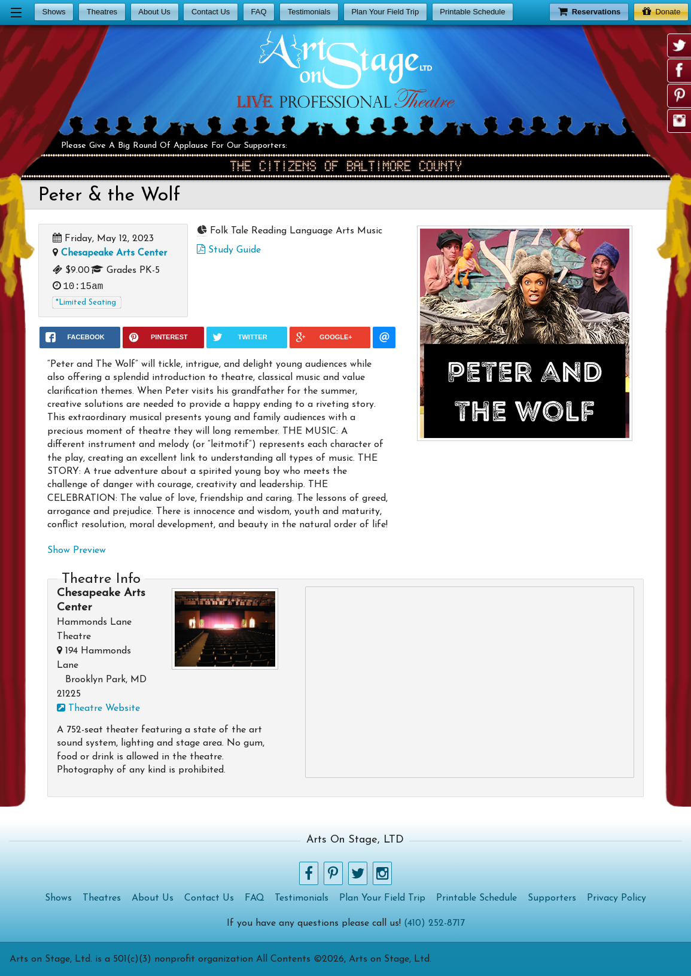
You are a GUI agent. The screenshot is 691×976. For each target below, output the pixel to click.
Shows (54, 11)
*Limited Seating (86, 302)
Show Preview (76, 550)
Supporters (552, 898)
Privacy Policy (616, 898)
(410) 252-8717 (434, 923)
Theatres (102, 11)
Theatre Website (98, 708)
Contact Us (210, 11)
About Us (154, 11)
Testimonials (309, 11)
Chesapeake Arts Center (114, 253)
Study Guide (229, 250)
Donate (661, 11)
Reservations (589, 11)
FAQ (258, 11)
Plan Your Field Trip (385, 11)
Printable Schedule (472, 11)
